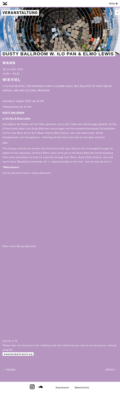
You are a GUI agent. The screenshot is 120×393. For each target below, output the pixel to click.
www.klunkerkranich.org (18, 354)
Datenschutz (82, 387)
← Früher (8, 369)
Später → (111, 369)
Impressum (62, 387)
